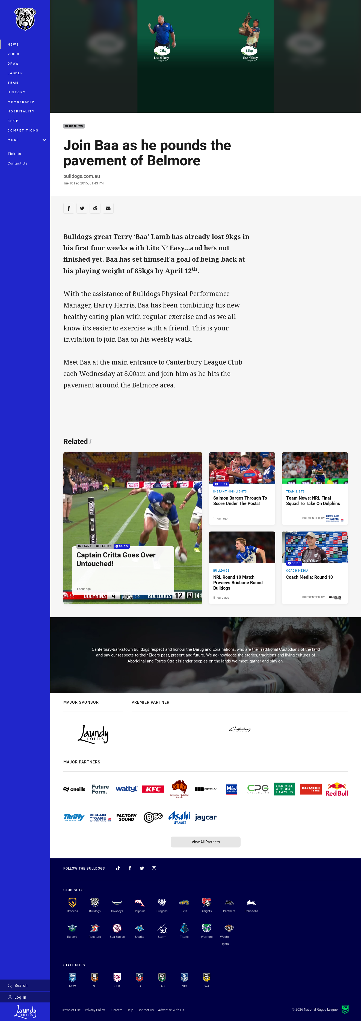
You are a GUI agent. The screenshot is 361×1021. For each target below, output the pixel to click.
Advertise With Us (171, 1010)
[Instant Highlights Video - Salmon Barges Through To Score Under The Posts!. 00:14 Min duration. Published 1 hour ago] (242, 488)
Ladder (15, 73)
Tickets (14, 153)
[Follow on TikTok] (118, 868)
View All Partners (206, 841)
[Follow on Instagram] (154, 868)
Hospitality (21, 111)
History (17, 92)
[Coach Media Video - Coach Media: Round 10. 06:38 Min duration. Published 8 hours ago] (315, 568)
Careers (116, 1010)
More (27, 140)
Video (14, 54)
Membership (21, 102)
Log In (17, 997)
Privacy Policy (95, 1010)
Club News (74, 126)
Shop (13, 121)
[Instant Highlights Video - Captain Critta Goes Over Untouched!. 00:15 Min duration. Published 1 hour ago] (132, 528)
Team (13, 82)
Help (130, 1010)
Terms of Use (71, 1010)
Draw (13, 63)
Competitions (23, 130)
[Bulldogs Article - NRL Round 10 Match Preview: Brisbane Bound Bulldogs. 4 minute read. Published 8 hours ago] (242, 568)
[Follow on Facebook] (130, 868)
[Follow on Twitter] (142, 868)
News (13, 44)
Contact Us (18, 163)
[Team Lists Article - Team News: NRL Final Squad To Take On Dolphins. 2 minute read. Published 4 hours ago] (315, 488)
